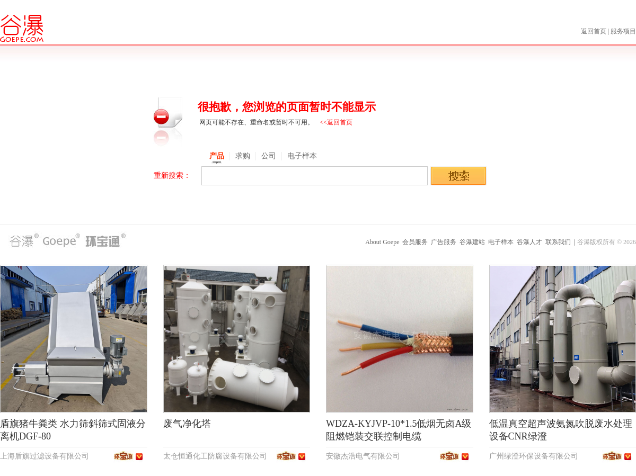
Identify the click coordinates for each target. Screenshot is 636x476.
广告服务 (443, 242)
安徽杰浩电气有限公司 (363, 456)
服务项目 (623, 31)
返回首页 (594, 31)
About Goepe (382, 242)
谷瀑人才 (529, 242)
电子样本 (501, 242)
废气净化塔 (187, 423)
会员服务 (415, 242)
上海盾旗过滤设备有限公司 (44, 456)
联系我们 (558, 242)
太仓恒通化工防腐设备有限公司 (215, 456)
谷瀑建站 (472, 242)
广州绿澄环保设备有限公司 (533, 456)
